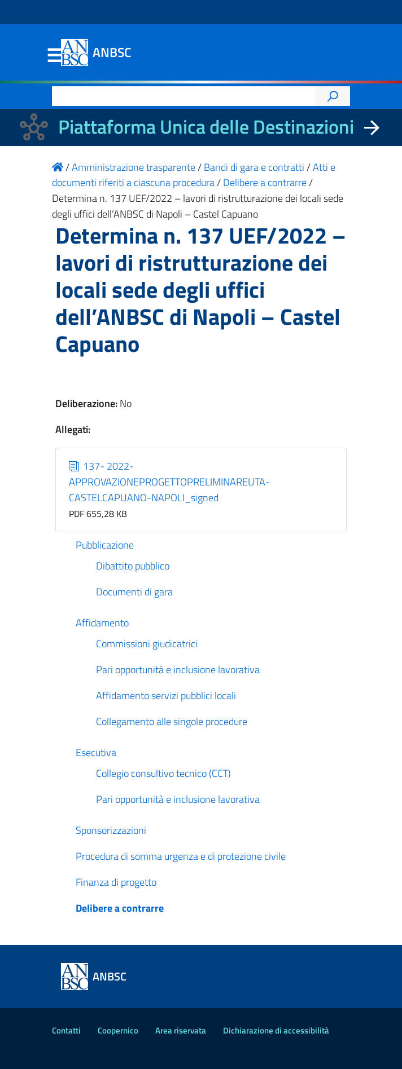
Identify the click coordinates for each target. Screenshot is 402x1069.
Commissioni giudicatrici (147, 643)
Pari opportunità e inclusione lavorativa (178, 669)
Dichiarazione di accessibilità (276, 1030)
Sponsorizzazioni (111, 830)
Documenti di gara (134, 591)
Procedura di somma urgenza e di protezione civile (181, 856)
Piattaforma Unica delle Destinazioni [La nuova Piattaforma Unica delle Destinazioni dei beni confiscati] (206, 126)
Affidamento (102, 622)
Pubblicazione (105, 545)
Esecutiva (96, 752)
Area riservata (180, 1030)
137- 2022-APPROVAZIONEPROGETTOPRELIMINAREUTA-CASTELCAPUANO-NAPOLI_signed (169, 481)
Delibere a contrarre (120, 908)
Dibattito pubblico (132, 565)
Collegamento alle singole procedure (171, 721)
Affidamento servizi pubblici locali (166, 695)
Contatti (66, 1030)
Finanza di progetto (116, 882)
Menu (54, 56)
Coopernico (118, 1030)
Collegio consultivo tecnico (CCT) (163, 773)
